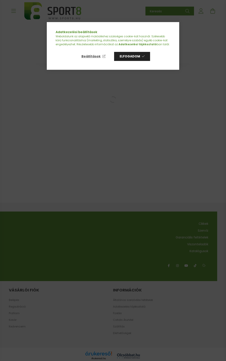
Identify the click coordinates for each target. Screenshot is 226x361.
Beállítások (91, 56)
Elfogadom (130, 56)
